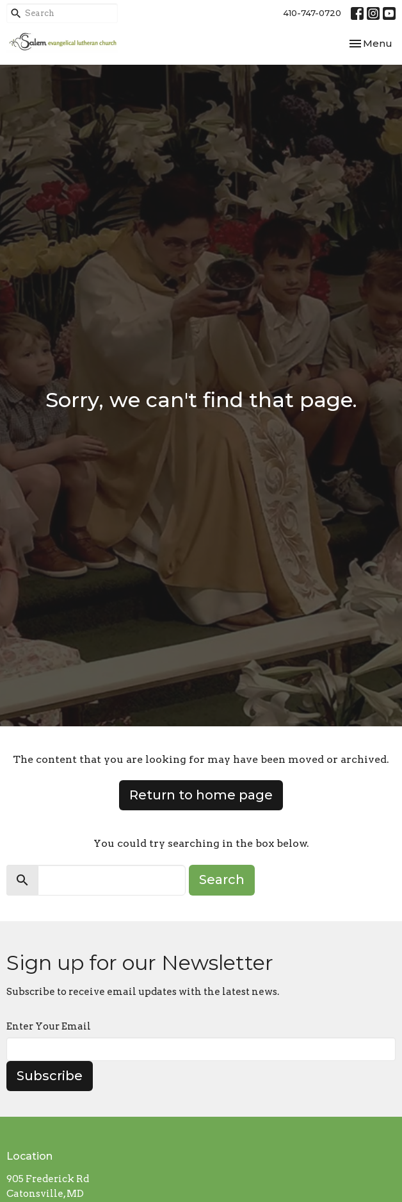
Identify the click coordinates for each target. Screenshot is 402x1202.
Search (222, 879)
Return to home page (201, 795)
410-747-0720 (312, 13)
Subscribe (50, 1075)
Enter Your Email (48, 1026)
